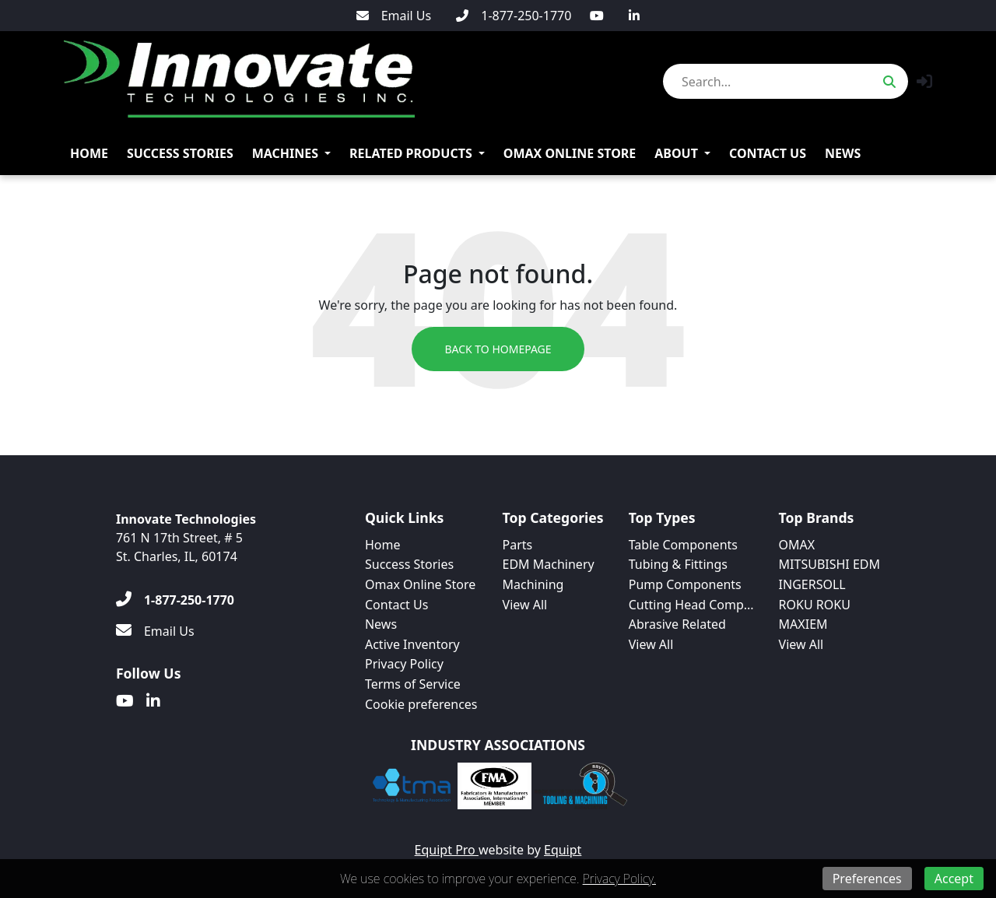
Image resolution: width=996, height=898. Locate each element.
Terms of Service (413, 684)
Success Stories (180, 153)
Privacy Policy (404, 663)
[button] (924, 81)
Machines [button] (285, 153)
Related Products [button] (410, 153)
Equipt (562, 849)
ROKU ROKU (814, 604)
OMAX (797, 544)
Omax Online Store (570, 153)
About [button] (676, 153)
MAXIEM (803, 624)
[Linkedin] (634, 15)
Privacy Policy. (619, 878)
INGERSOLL (812, 584)
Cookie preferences (421, 704)
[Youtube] (597, 15)
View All (525, 604)
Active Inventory (412, 644)
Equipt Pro (447, 849)
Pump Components (685, 584)
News (843, 153)
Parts (518, 544)
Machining (533, 584)
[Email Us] (394, 15)
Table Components (683, 544)
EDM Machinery (548, 564)
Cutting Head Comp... (691, 604)
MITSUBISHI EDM (829, 564)
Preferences (867, 878)
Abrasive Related (677, 624)
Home (89, 153)
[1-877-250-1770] (513, 15)
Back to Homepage (497, 349)
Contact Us (767, 153)
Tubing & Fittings (678, 564)
